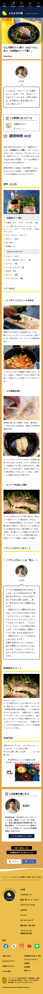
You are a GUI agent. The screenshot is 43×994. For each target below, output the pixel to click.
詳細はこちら (21, 129)
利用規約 (27, 963)
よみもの (14, 877)
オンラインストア (26, 920)
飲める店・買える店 (27, 925)
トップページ (6, 877)
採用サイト (27, 970)
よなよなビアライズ (8, 961)
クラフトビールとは (27, 905)
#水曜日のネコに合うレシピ (21, 852)
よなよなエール (26, 894)
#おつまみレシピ (22, 847)
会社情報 (27, 967)
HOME (22, 889)
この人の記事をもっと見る (21, 836)
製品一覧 (29, 899)
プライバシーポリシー (31, 959)
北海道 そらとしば (8, 966)
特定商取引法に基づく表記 (32, 956)
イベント (23, 915)
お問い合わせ (6, 956)
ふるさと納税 (6, 971)
